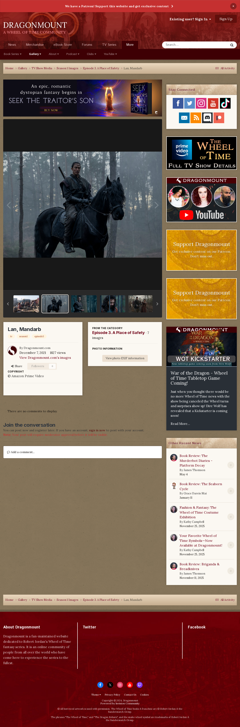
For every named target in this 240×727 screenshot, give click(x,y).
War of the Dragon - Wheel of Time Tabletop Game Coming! (199, 378)
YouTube (110, 54)
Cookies (144, 694)
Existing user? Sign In (190, 19)
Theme (96, 694)
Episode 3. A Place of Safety (118, 332)
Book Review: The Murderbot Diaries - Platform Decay (196, 460)
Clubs (91, 54)
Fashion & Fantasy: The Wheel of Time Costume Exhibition (199, 512)
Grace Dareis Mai (195, 493)
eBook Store (63, 45)
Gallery (35, 54)
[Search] (184, 44)
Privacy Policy (112, 694)
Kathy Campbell (194, 522)
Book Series (12, 54)
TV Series (109, 45)
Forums (87, 45)
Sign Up (226, 19)
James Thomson (194, 470)
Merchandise (35, 45)
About (54, 54)
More (130, 45)
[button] (8, 304)
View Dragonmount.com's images (45, 358)
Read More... (180, 424)
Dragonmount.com (37, 348)
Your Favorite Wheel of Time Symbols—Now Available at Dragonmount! (201, 540)
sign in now (97, 430)
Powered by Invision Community (119, 703)
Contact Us (130, 694)
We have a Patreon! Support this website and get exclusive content (117, 6)
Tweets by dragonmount (101, 635)
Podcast (72, 54)
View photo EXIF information (125, 358)
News (12, 45)
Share (16, 366)
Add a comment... (21, 452)
